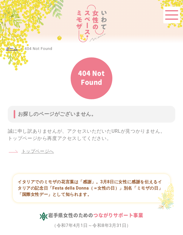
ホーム (12, 48)
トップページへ (37, 151)
